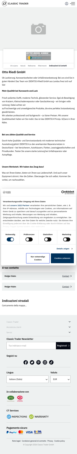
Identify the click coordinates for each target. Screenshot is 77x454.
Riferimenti (42, 66)
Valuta (53, 372)
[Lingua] (27, 379)
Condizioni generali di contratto (34, 441)
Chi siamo (14, 66)
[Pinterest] (38, 362)
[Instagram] (45, 362)
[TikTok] (51, 362)
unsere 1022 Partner (20, 205)
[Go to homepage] (15, 3)
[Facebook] (26, 362)
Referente (32, 66)
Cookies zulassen (62, 258)
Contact (67, 276)
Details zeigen (63, 249)
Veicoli (23, 66)
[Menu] (66, 3)
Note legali (16, 441)
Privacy (50, 441)
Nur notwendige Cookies (38, 258)
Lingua (9, 372)
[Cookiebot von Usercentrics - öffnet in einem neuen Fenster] (63, 192)
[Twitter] (32, 362)
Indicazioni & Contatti (58, 66)
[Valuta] (60, 379)
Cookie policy (59, 441)
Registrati (63, 345)
